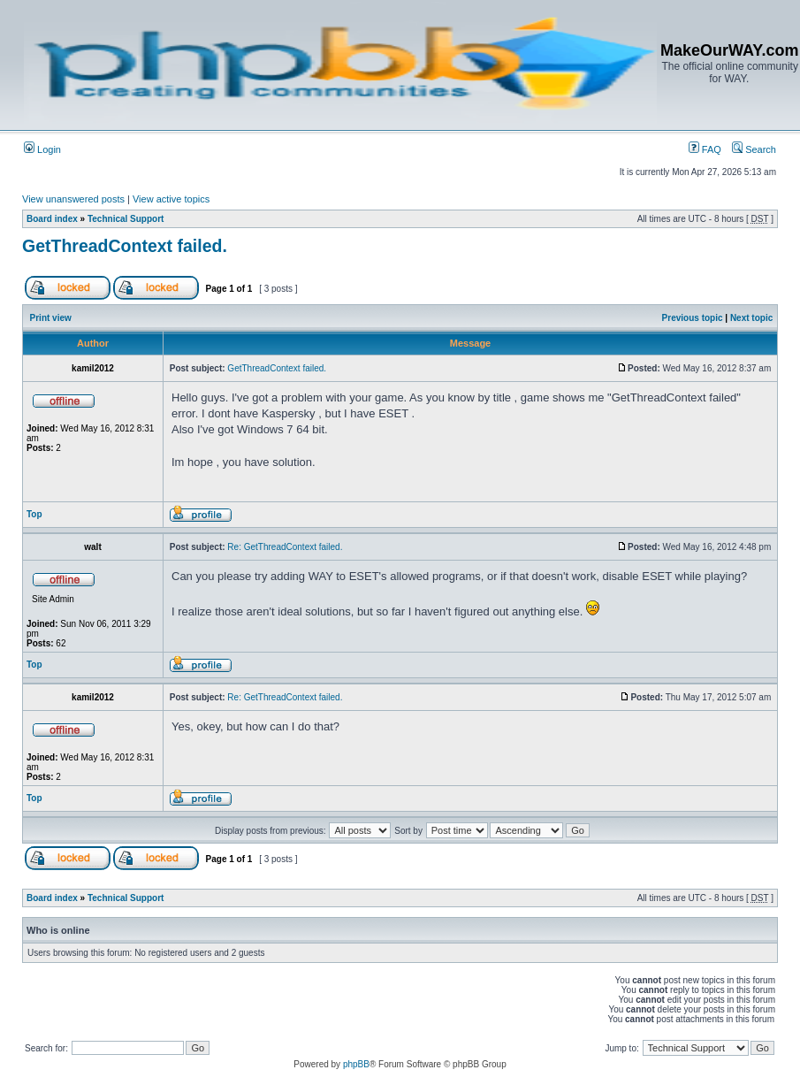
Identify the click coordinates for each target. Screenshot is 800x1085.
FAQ (705, 149)
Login (42, 149)
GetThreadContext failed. (124, 246)
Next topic (751, 318)
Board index (52, 219)
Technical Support (126, 219)
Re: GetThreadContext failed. (284, 547)
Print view (51, 318)
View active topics (171, 199)
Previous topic (692, 318)
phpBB (356, 1064)
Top (34, 514)
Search (754, 149)
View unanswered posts (73, 199)
